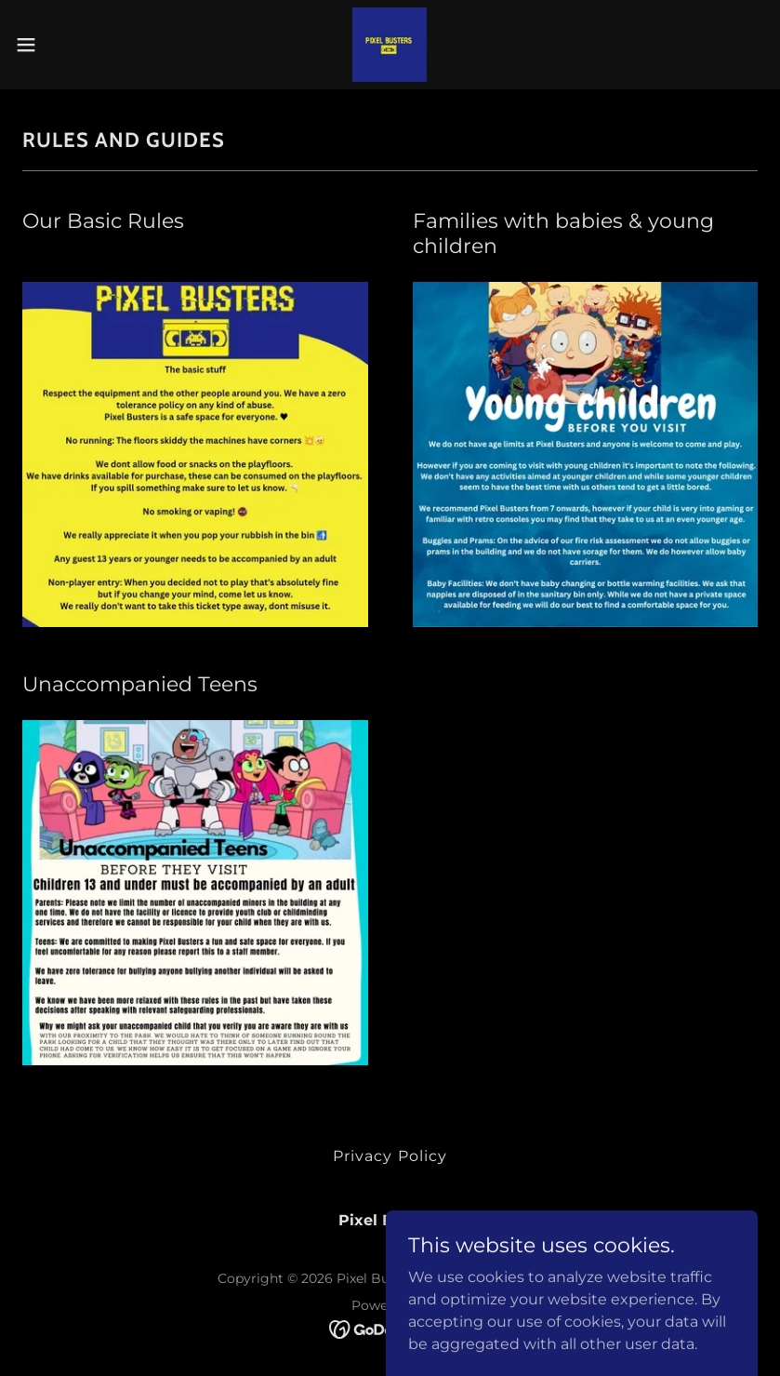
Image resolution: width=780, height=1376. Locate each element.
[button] (64, 44)
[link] (389, 44)
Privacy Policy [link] (389, 1156)
